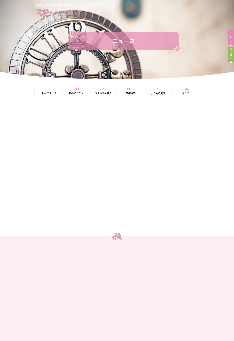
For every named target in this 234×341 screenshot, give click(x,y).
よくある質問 (158, 91)
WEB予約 (231, 39)
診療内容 (131, 91)
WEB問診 (231, 56)
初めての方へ (76, 91)
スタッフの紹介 (103, 91)
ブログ (185, 91)
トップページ (48, 91)
